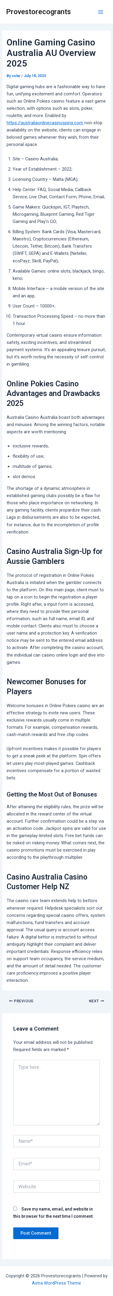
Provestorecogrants (38, 12)
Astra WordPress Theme (56, 1283)
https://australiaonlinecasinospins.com (45, 122)
